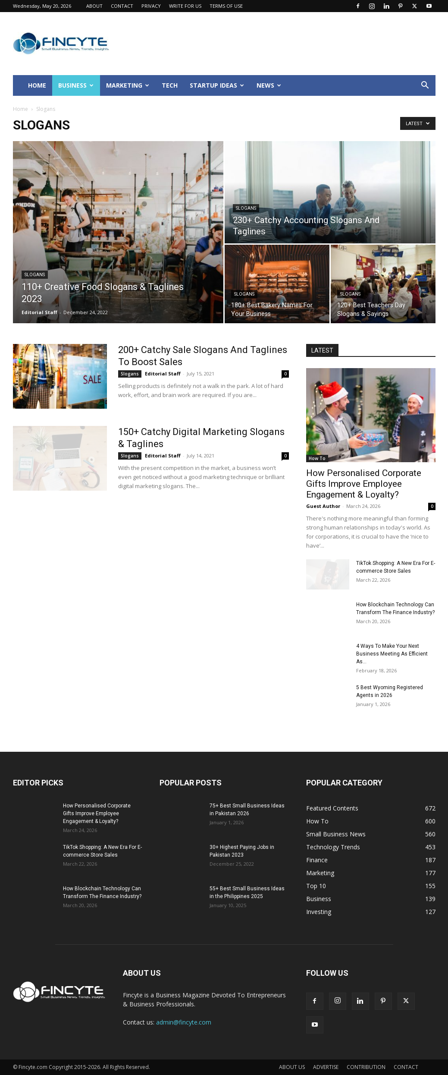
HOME (37, 85)
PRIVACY (151, 6)
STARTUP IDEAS (217, 85)
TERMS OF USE (226, 6)
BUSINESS (76, 85)
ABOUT (94, 6)
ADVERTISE (325, 1067)
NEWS (269, 85)
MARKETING (127, 85)
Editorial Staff (39, 312)
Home (20, 109)
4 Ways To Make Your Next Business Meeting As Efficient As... (392, 654)
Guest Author (323, 506)
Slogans (35, 274)
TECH (170, 85)
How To (317, 458)
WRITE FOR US (185, 6)
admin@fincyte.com (183, 1022)
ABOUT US (292, 1067)
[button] (425, 86)
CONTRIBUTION (366, 1067)
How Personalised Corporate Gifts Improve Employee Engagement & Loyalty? (363, 484)
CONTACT (122, 6)
